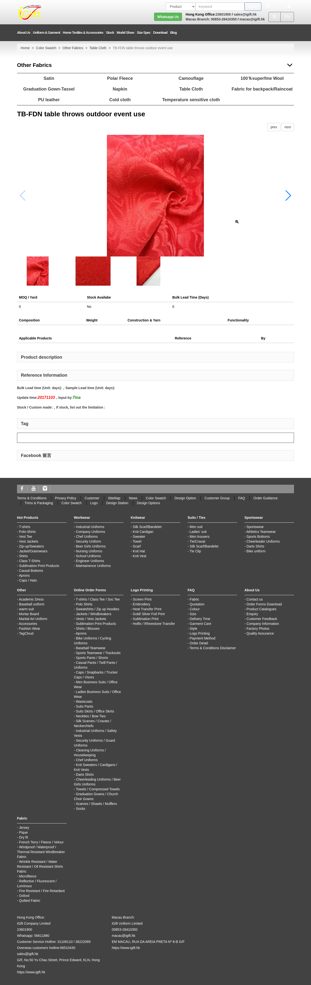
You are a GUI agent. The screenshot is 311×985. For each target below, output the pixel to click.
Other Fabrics (73, 48)
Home (25, 48)
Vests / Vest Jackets (91, 619)
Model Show (125, 33)
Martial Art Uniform (33, 619)
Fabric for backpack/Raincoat (262, 89)
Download (160, 33)
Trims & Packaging (39, 503)
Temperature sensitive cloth (191, 99)
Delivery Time (200, 619)
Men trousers (200, 536)
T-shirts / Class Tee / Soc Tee (98, 599)
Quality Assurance (260, 633)
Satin (48, 78)
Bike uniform (256, 551)
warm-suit (26, 609)
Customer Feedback (262, 619)
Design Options (148, 503)
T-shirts (24, 527)
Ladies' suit (198, 532)
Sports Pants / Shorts (92, 658)
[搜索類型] (181, 6)
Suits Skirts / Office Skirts (95, 711)
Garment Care (200, 624)
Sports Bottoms (258, 536)
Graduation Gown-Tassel (49, 89)
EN (287, 17)
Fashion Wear (29, 628)
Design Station (117, 503)
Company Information (263, 624)
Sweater (139, 536)
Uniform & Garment (46, 33)
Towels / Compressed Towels (98, 789)
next (288, 127)
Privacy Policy (65, 498)
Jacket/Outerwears (33, 551)
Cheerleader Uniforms (263, 541)
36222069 (82, 942)
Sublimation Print (146, 619)
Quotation (197, 604)
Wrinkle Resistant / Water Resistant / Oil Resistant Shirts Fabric (40, 866)
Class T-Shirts (29, 561)
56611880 (41, 936)
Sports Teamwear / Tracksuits (98, 653)
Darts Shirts (255, 546)
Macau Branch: (198, 19)
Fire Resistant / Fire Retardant (42, 891)
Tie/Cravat (197, 541)
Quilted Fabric (29, 901)
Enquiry (252, 614)
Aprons (24, 575)
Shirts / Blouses (88, 628)
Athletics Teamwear (261, 532)
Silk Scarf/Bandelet (147, 527)
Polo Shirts (84, 604)
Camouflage (191, 78)
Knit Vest (139, 556)
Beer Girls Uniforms (91, 546)
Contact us (255, 599)
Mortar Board (29, 614)
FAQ (241, 498)
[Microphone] (279, 6)
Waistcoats (84, 701)
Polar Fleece (120, 78)
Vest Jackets (28, 541)
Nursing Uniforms (89, 551)
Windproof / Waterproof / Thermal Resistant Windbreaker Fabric (41, 852)
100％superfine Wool (262, 78)
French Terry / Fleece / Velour (41, 842)
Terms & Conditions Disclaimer (213, 648)
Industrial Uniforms (90, 527)
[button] (288, 195)
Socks (80, 809)
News (133, 498)
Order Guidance (265, 498)
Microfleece (28, 876)
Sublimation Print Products (39, 566)
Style (193, 628)
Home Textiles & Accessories (83, 33)
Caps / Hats (28, 580)
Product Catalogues (261, 609)
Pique (23, 832)
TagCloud (26, 633)
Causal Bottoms (31, 571)
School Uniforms (88, 556)
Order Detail (199, 643)
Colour (195, 609)
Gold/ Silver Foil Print (149, 614)
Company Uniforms (90, 532)
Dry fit (23, 837)
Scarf (137, 546)
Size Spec (143, 33)
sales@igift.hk (245, 14)
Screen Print (142, 599)
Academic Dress (31, 599)
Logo (94, 503)
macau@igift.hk (252, 19)
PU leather (49, 99)
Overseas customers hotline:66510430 (46, 948)
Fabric (194, 599)
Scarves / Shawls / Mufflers (96, 804)
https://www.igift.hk (31, 972)
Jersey (24, 828)
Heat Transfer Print (147, 609)
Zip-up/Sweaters (31, 546)
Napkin (120, 89)
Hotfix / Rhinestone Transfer (154, 624)
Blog (173, 33)
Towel (137, 541)
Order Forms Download (264, 604)
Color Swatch (46, 48)
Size (193, 614)
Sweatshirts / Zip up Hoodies (97, 609)
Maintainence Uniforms (93, 566)
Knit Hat (139, 551)
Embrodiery (141, 604)
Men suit (196, 527)
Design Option (185, 498)
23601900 (223, 14)
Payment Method (203, 638)
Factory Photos (258, 628)
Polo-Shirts (27, 532)
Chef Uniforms (87, 536)
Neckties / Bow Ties (91, 716)
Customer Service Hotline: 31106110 (45, 942)
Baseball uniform (31, 604)
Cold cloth (120, 99)
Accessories (28, 624)
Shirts (23, 556)
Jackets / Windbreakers (94, 614)
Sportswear (255, 527)
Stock (110, 33)
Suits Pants (84, 706)
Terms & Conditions (31, 498)
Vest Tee (25, 536)
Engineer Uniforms (90, 561)
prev (273, 127)
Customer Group (217, 498)
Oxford (24, 896)
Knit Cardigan (143, 532)
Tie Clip (195, 551)
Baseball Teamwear (91, 648)
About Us (23, 33)
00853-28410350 (223, 19)
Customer (92, 498)
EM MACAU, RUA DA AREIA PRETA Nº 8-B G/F (148, 942)
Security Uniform (88, 541)
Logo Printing (200, 633)
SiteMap (114, 498)
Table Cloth (97, 48)
